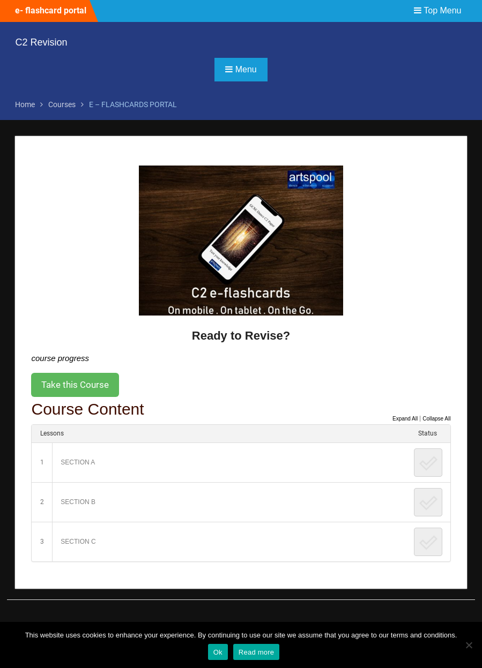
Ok (218, 652)
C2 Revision (41, 42)
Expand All (405, 419)
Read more (257, 652)
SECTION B (78, 502)
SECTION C (78, 541)
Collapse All (436, 419)
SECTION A (78, 462)
